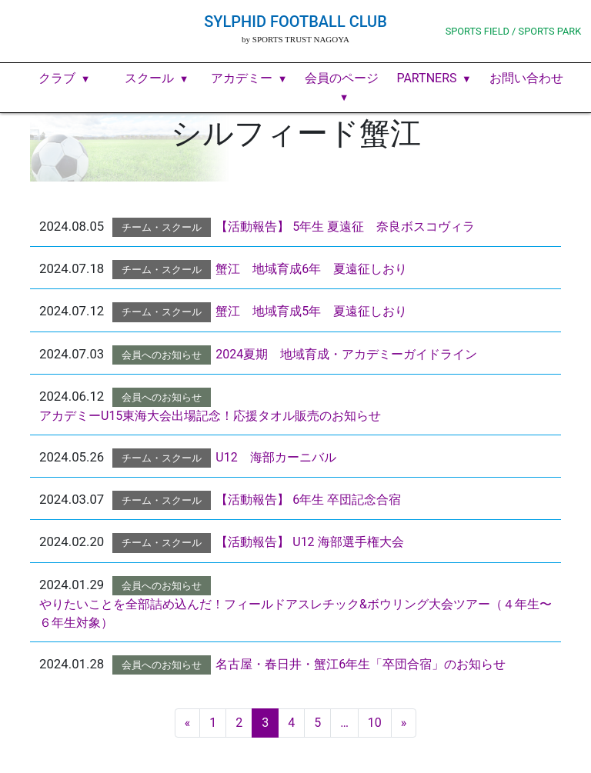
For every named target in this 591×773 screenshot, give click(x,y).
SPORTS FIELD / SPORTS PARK (514, 31)
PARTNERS (426, 78)
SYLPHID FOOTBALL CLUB (295, 21)
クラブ (56, 78)
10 (375, 722)
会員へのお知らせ (162, 355)
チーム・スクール (162, 227)
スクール (149, 78)
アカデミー (241, 78)
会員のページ (342, 78)
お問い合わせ (526, 78)
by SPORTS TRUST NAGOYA (295, 39)
